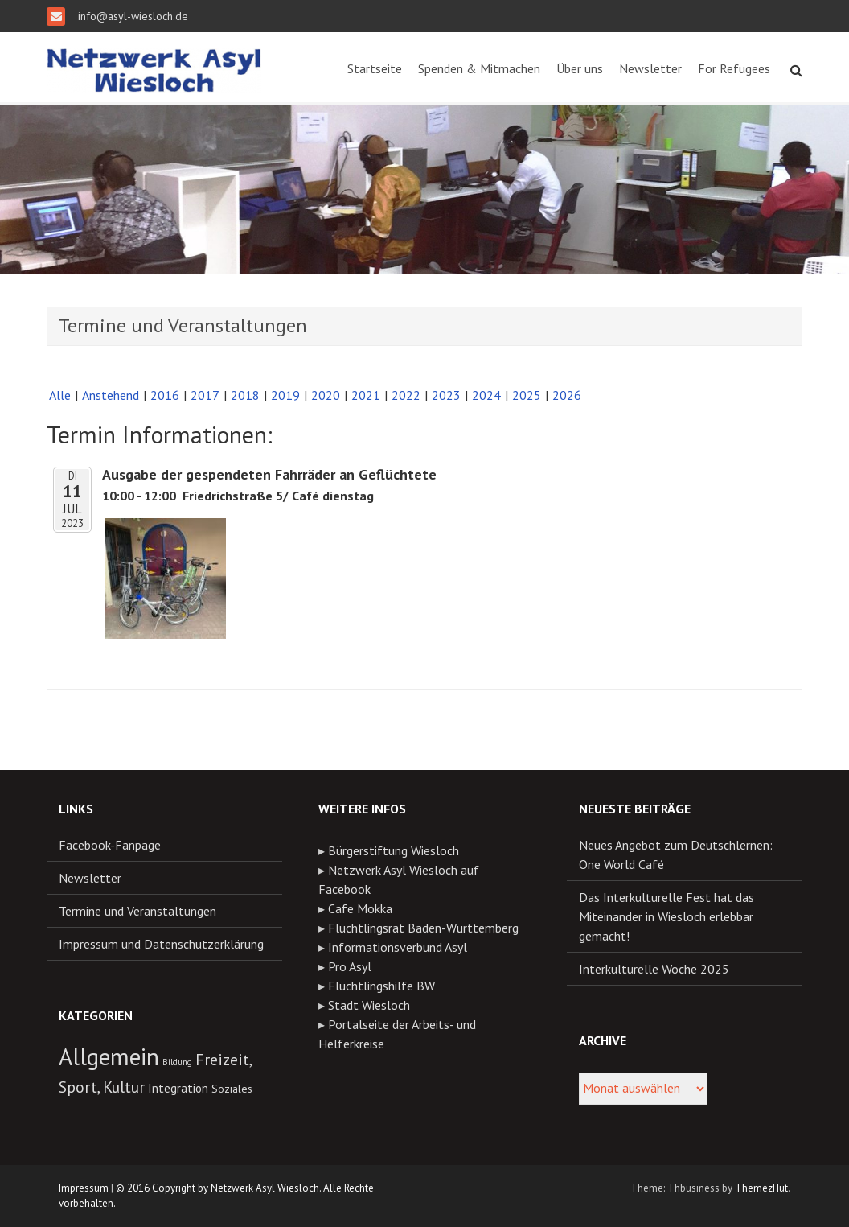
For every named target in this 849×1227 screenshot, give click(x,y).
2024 (486, 395)
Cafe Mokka (360, 908)
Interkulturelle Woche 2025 (654, 969)
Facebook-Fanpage (110, 845)
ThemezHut (761, 1188)
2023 (446, 395)
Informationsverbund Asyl (397, 947)
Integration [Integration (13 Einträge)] (178, 1088)
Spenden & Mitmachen (479, 68)
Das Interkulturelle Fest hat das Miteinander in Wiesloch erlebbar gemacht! (666, 916)
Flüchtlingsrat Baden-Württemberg (423, 928)
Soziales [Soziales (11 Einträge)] (231, 1088)
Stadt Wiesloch (369, 1005)
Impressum (84, 1188)
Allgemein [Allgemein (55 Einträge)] (109, 1056)
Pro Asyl (349, 966)
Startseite (374, 68)
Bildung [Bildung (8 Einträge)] (177, 1062)
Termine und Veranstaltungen (137, 911)
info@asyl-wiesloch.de (131, 16)
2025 (526, 395)
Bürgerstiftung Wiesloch (393, 850)
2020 (325, 395)
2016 (164, 395)
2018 (245, 395)
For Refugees (734, 68)
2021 (365, 395)
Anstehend (110, 395)
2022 (406, 395)
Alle (60, 395)
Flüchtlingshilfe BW (381, 986)
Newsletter (650, 68)
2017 (205, 395)
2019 (285, 395)
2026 (566, 395)
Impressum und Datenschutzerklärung (161, 944)
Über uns (579, 68)
